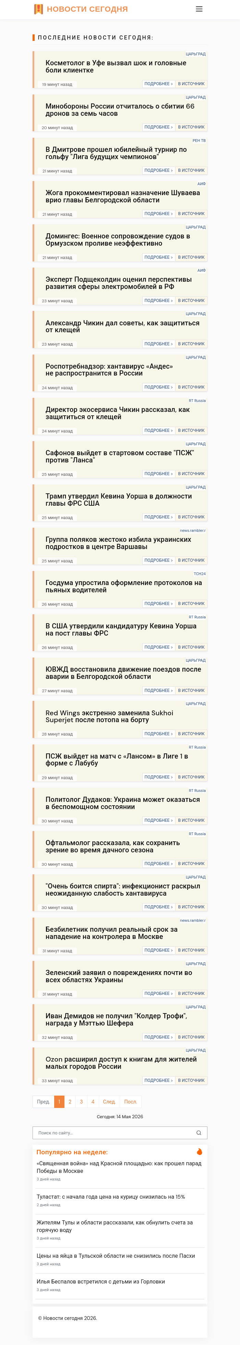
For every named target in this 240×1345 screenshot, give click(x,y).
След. (109, 1102)
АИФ (201, 183)
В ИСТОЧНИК (191, 84)
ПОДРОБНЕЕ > (158, 84)
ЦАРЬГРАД (196, 54)
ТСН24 (200, 573)
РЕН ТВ (199, 140)
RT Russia (197, 400)
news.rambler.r (193, 530)
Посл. (130, 1102)
